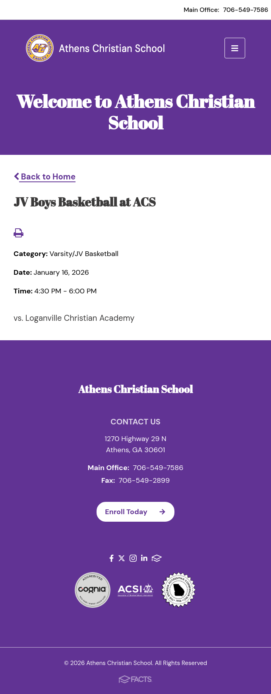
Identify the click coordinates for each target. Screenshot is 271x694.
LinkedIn (144, 558)
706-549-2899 (144, 480)
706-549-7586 (245, 10)
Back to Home (44, 177)
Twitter (121, 558)
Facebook (111, 558)
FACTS (157, 558)
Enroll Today (139, 512)
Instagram (133, 558)
